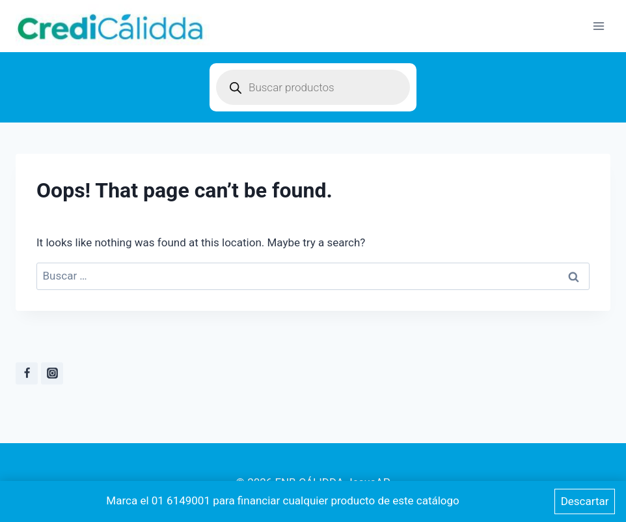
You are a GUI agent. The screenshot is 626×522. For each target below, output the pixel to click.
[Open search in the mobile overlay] (313, 87)
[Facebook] (27, 373)
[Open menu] (598, 26)
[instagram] (52, 373)
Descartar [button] (585, 501)
